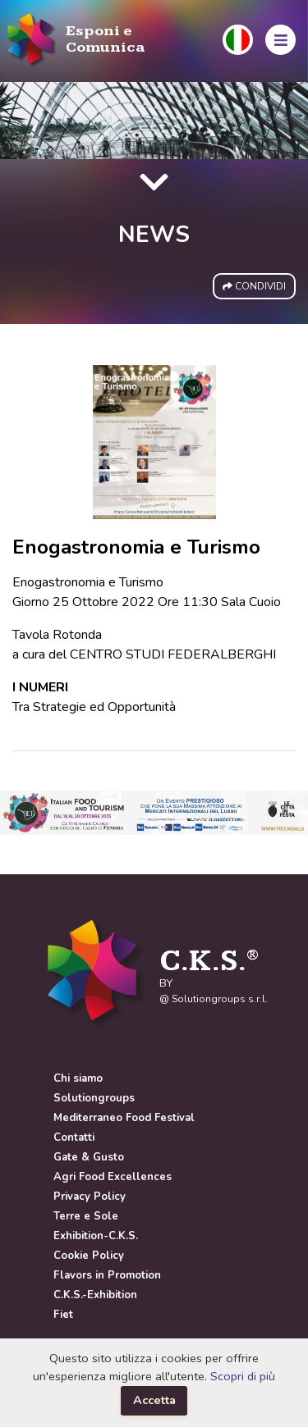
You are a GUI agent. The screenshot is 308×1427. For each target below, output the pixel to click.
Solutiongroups (94, 1098)
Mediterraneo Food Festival (124, 1117)
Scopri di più (242, 1376)
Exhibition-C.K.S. (95, 1236)
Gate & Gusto (88, 1157)
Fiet (63, 1314)
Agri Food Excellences (112, 1176)
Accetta (154, 1400)
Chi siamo (78, 1078)
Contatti (73, 1137)
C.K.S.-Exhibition (95, 1295)
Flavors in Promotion (107, 1275)
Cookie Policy (88, 1255)
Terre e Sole (85, 1216)
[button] (238, 40)
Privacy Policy (89, 1196)
